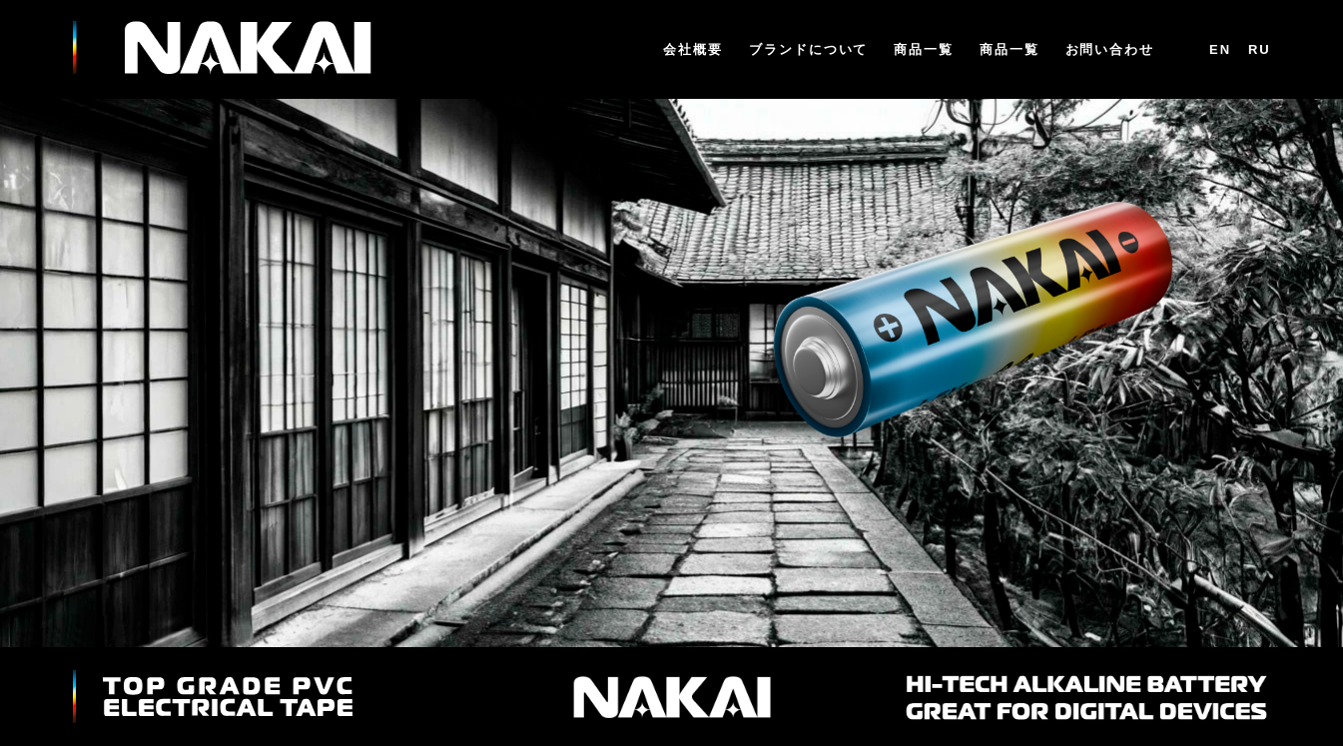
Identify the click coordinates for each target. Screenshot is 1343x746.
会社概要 (693, 50)
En (1220, 49)
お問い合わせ (1110, 50)
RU (1259, 49)
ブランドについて (808, 50)
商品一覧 (924, 50)
